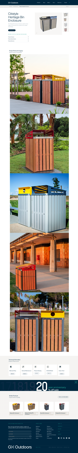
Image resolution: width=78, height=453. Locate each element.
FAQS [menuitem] (59, 431)
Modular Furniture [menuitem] (39, 436)
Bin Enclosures (15, 6)
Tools (54, 2)
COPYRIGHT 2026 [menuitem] (66, 447)
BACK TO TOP (38, 447)
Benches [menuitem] (37, 433)
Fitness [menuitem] (37, 438)
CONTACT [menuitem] (59, 434)
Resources (60, 2)
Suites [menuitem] (48, 436)
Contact (65, 2)
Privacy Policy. (10, 439)
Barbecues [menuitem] (38, 426)
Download (36, 373)
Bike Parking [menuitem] (49, 431)
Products (39, 2)
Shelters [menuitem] (37, 428)
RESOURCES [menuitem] (60, 426)
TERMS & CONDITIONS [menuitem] (52, 447)
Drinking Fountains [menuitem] (50, 429)
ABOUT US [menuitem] (60, 423)
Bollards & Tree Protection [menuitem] (51, 434)
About (44, 2)
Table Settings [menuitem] (38, 429)
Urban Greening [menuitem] (38, 434)
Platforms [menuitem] (48, 426)
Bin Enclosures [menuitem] (49, 428)
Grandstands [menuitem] (49, 433)
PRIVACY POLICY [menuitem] (60, 447)
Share (67, 6)
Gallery (49, 2)
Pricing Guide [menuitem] (49, 438)
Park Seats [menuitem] (38, 431)
